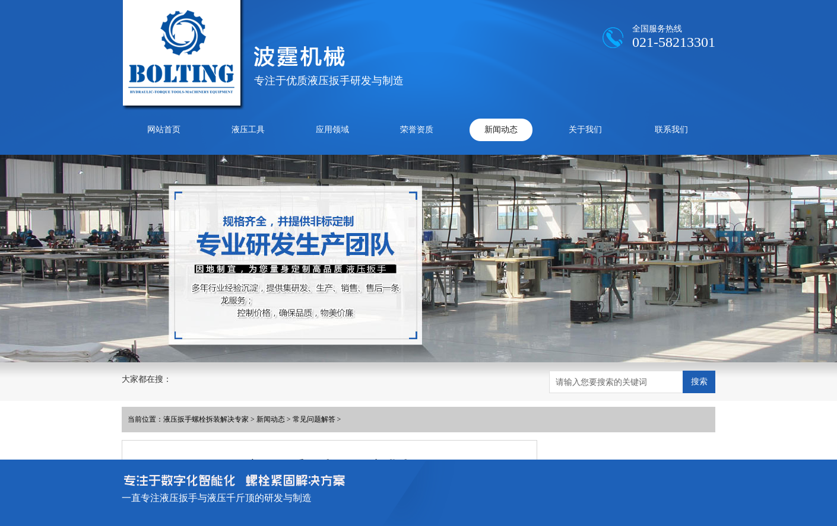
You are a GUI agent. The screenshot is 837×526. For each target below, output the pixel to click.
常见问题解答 (314, 419)
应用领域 (332, 129)
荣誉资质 (416, 129)
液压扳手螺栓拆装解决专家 (206, 419)
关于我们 (585, 129)
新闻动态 (501, 129)
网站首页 (163, 129)
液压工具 (248, 129)
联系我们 (671, 129)
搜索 (699, 381)
